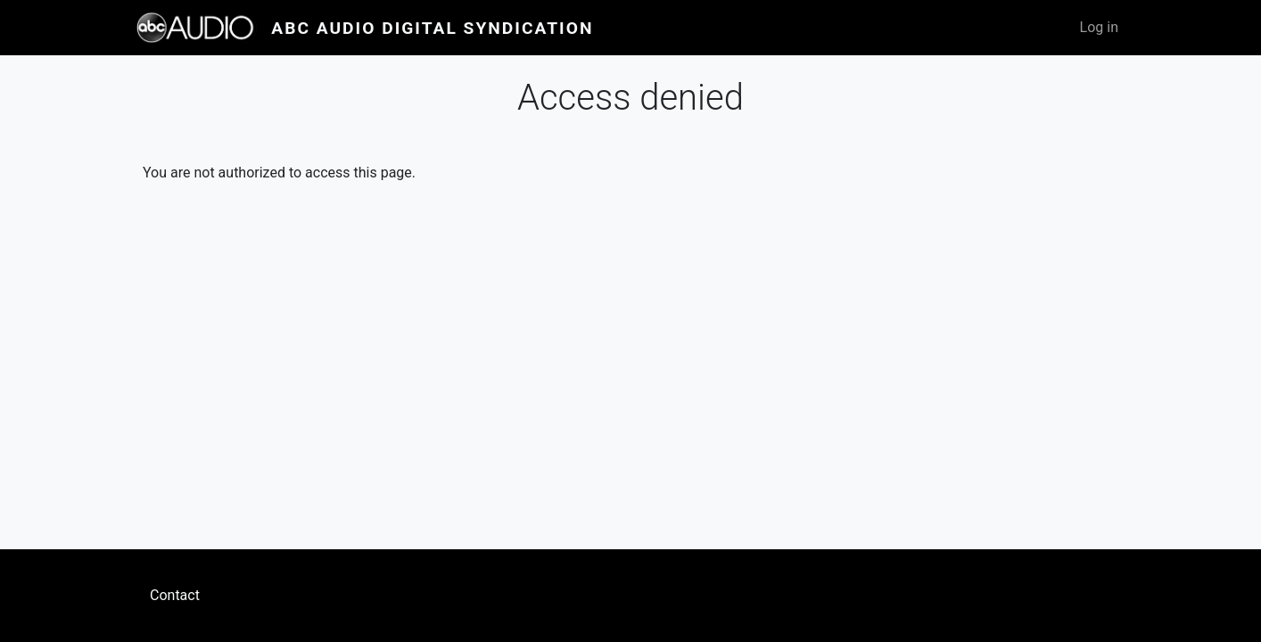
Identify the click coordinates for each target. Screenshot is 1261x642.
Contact (175, 595)
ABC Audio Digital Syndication (432, 28)
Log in (1099, 27)
